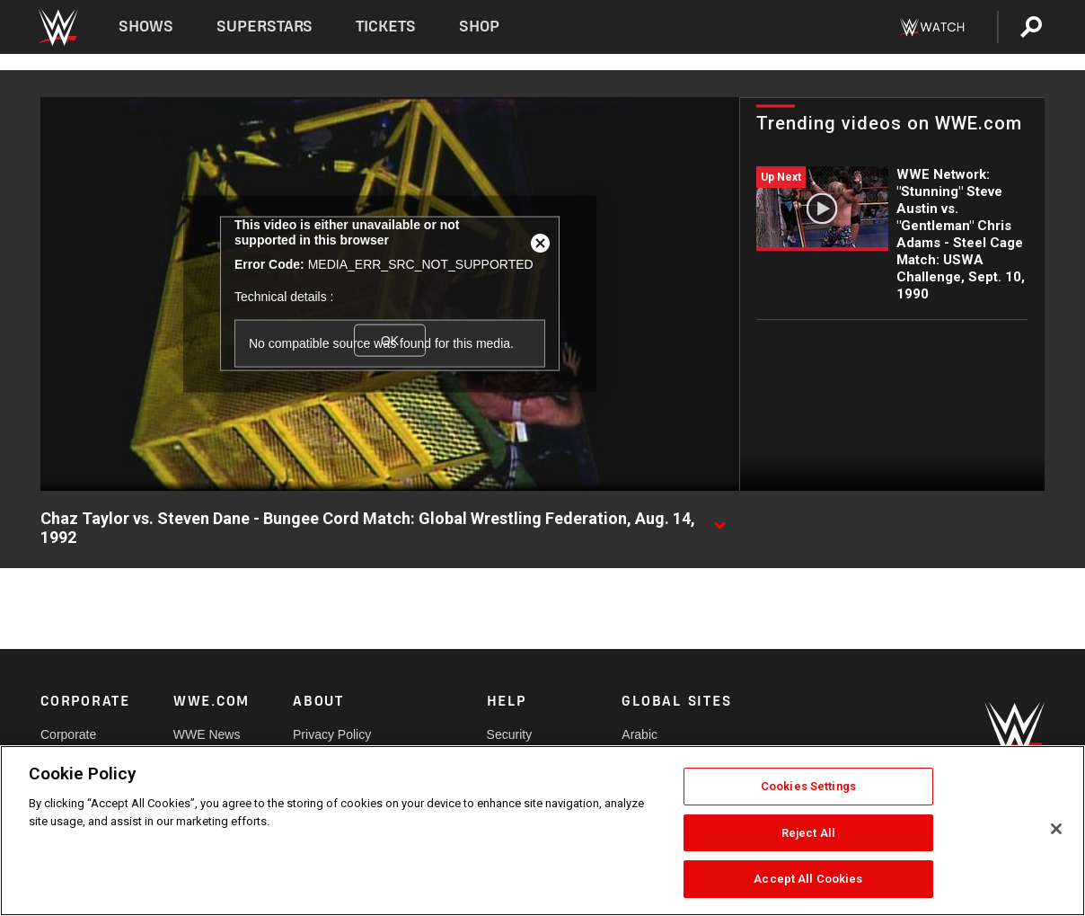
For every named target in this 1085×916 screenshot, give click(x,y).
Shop (479, 26)
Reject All (808, 833)
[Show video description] (719, 519)
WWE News (207, 734)
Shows (146, 26)
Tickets (386, 26)
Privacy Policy (332, 734)
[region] (542, 830)
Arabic (639, 734)
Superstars (264, 26)
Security (510, 734)
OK (390, 340)
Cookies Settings (808, 786)
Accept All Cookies (808, 878)
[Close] (1056, 829)
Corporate (68, 734)
